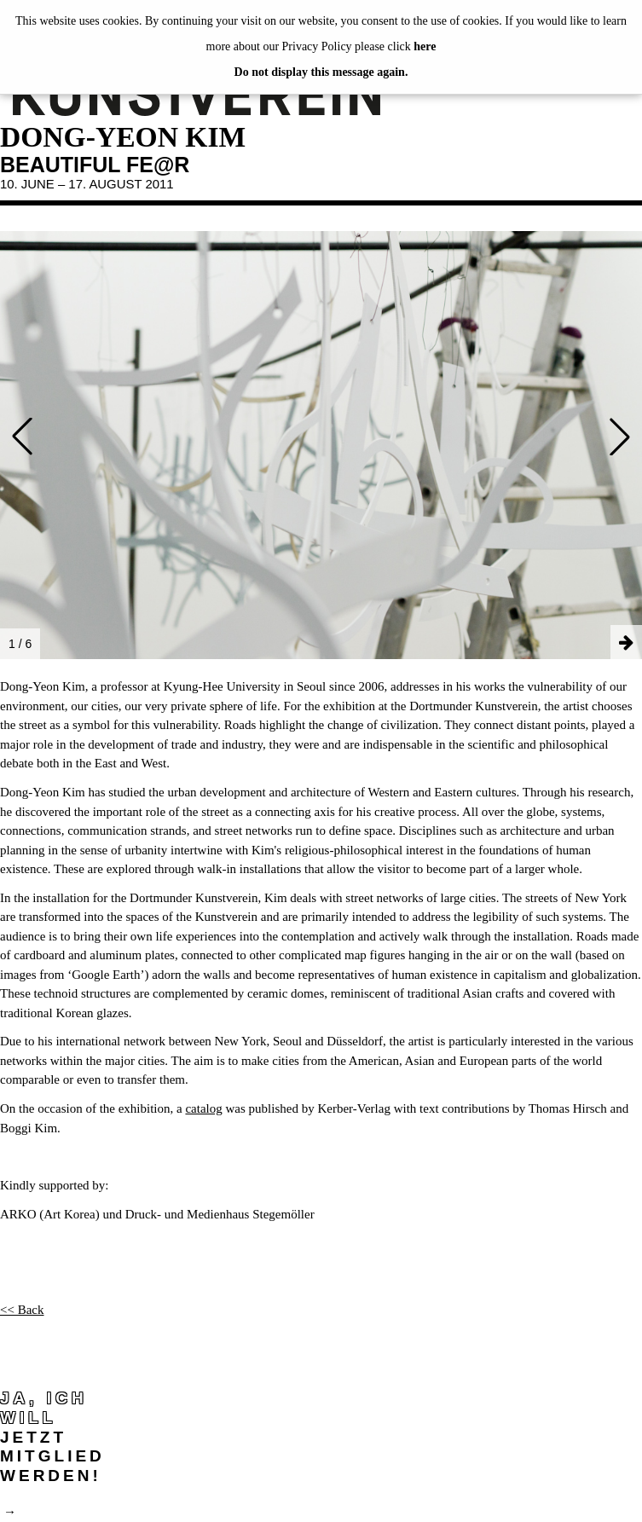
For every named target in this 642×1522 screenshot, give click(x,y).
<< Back (22, 1310)
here (425, 46)
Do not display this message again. (321, 72)
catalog (203, 1108)
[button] (22, 436)
